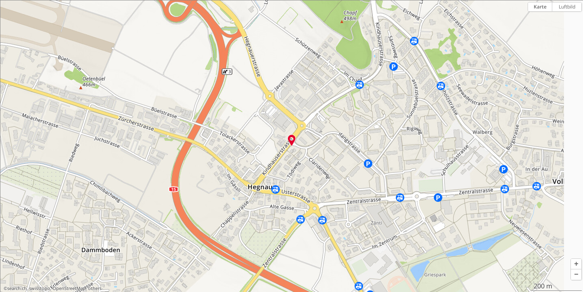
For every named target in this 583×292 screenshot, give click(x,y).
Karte (540, 6)
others (94, 288)
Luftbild (567, 6)
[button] (576, 264)
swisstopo (39, 288)
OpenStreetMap (69, 288)
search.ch (17, 288)
